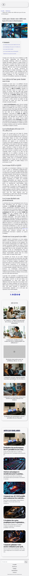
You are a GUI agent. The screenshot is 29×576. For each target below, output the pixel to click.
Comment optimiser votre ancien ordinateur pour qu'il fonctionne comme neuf (13, 547)
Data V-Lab (25, 228)
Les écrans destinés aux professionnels (10, 51)
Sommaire (6, 42)
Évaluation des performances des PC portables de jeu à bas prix (14, 417)
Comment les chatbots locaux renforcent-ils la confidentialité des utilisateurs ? (14, 341)
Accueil (2, 11)
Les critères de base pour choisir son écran (11, 44)
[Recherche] (13, 562)
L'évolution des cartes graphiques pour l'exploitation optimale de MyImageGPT (14, 522)
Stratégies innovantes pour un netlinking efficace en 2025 (14, 360)
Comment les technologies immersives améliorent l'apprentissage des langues (14, 398)
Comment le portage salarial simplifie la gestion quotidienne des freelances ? (14, 379)
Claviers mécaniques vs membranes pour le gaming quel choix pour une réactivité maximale (14, 475)
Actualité (15, 564)
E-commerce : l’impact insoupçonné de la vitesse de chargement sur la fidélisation (14, 321)
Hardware (8, 11)
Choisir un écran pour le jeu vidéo (9, 53)
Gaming (14, 568)
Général (14, 572)
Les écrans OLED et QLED (8, 49)
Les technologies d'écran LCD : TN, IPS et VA (11, 46)
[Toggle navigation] (3, 4)
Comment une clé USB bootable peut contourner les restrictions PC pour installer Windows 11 (14, 498)
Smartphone (14, 570)
